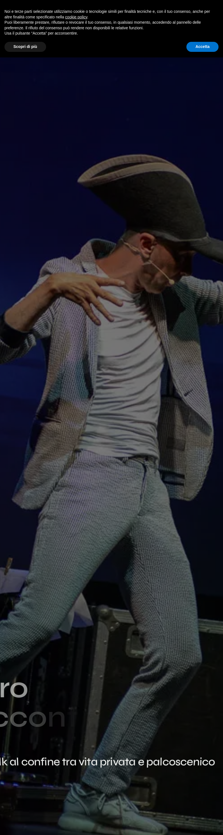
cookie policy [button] (76, 17)
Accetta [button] (202, 46)
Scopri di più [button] (25, 46)
